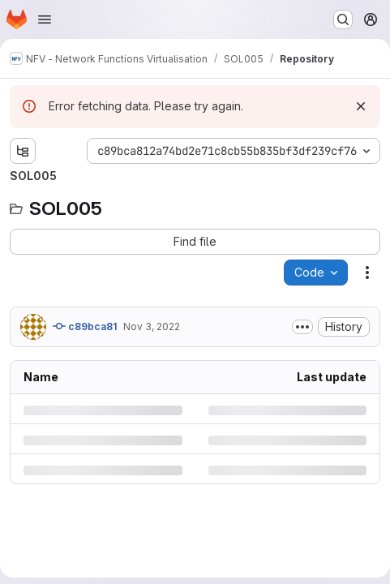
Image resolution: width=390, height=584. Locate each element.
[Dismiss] (361, 106)
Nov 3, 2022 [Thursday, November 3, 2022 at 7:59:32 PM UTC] (151, 326)
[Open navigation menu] (45, 19)
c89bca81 (85, 326)
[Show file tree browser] (23, 151)
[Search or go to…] (343, 19)
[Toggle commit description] (302, 327)
